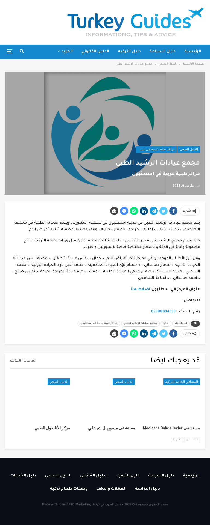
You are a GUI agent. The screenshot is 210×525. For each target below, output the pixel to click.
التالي (177, 439)
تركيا (166, 323)
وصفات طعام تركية (69, 489)
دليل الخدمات (23, 476)
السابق (192, 439)
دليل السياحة (163, 52)
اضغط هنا (140, 289)
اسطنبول (181, 323)
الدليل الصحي (188, 149)
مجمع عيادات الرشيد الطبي (140, 323)
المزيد (67, 52)
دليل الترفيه (129, 52)
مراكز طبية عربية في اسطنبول (155, 149)
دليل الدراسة (147, 489)
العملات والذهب (111, 489)
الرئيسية (192, 52)
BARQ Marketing (78, 504)
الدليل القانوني (95, 52)
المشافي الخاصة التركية (181, 382)
